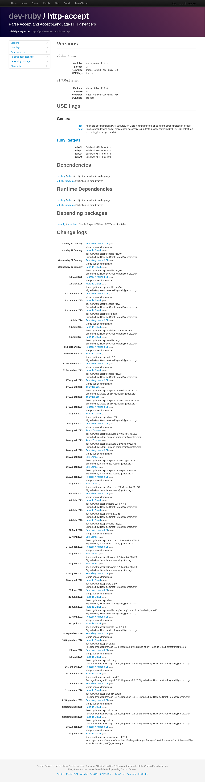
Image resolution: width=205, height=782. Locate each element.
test (80, 129)
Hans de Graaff (93, 250)
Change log (29, 65)
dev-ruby (25, 16)
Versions (29, 42)
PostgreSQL (72, 774)
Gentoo (60, 774)
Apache (84, 774)
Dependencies (29, 52)
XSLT (103, 774)
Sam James (92, 456)
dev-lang (61, 176)
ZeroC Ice (120, 774)
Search (67, 3)
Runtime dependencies (29, 56)
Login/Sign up (81, 3)
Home (14, 3)
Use (57, 3)
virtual (60, 181)
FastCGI (94, 774)
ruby (69, 176)
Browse (35, 3)
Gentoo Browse (184, 3)
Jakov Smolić (92, 387)
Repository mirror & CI (97, 243)
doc (80, 125)
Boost (110, 774)
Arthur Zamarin (93, 430)
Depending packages (29, 61)
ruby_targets (69, 140)
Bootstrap (131, 774)
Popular (47, 3)
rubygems (69, 181)
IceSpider (143, 774)
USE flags (29, 47)
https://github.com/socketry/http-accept (51, 31)
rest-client (72, 224)
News (24, 3)
